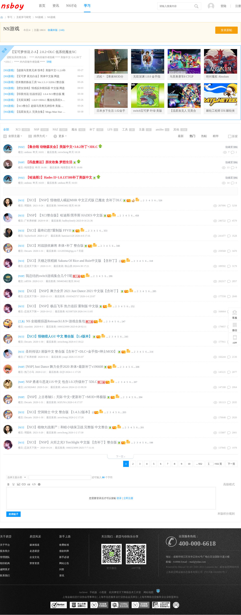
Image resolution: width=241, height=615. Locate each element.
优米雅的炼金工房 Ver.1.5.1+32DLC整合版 (40, 82)
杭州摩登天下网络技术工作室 (125, 592)
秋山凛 (68, 266)
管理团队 (5, 557)
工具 (128, 129)
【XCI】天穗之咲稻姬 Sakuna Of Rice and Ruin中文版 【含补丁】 (72, 260)
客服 (234, 314)
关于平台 (5, 544)
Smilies (39, 484)
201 (142, 427)
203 (124, 412)
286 (111, 276)
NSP (41, 129)
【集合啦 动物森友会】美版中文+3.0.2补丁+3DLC (62, 146)
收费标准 (64, 544)
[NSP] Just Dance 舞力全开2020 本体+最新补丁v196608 (64, 366)
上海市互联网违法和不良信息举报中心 (161, 605)
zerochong (63, 152)
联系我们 (5, 575)
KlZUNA (62, 402)
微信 (234, 327)
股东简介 (5, 551)
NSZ (60, 129)
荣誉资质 (34, 563)
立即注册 (128, 498)
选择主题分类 (14, 477)
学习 (87, 5)
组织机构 (5, 563)
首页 (42, 5)
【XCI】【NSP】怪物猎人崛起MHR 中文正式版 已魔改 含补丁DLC (74, 200)
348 (118, 245)
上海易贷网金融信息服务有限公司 (184, 572)
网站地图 (148, 592)
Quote (29, 484)
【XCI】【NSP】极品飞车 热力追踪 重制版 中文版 (62, 306)
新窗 (235, 136)
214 (151, 351)
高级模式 (229, 484)
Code (34, 484)
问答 (61, 569)
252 (133, 306)
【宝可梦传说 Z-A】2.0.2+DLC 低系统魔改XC (43, 52)
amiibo (162, 129)
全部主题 (14, 136)
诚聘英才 (5, 569)
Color (13, 484)
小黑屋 (102, 592)
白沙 (62, 372)
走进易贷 (34, 551)
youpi (65, 356)
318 (151, 261)
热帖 (204, 136)
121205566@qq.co (67, 251)
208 (137, 366)
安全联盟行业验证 (99, 605)
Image (19, 484)
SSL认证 (58, 605)
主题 (145, 129)
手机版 (93, 592)
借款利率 (64, 551)
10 (189, 463)
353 (105, 230)
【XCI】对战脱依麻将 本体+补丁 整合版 (55, 245)
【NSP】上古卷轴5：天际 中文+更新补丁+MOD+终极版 (66, 397)
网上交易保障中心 (79, 605)
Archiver (83, 592)
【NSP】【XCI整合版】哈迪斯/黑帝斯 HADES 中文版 (64, 215)
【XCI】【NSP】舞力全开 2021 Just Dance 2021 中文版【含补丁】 (73, 291)
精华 (216, 136)
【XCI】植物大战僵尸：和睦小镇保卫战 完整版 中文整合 (67, 427)
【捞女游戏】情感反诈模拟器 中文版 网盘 (40, 88)
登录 (119, 498)
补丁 (96, 129)
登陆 (223, 6)
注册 (238, 6)
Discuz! (182, 567)
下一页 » (120, 456)
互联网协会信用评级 (182, 605)
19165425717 (72, 296)
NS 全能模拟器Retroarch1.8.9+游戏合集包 (55, 321)
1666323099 (63, 326)
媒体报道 (34, 544)
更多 (61, 136)
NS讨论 (71, 5)
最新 (181, 136)
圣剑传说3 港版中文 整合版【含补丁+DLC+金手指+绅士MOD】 (71, 351)
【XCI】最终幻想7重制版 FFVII (48, 230)
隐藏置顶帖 (231, 147)
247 (123, 321)
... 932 (199, 463)
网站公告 (64, 563)
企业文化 (34, 557)
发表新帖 (226, 30)
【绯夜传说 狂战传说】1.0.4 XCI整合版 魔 (40, 94)
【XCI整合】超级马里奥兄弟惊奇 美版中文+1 (41, 105)
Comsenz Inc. (211, 567)
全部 (6, 129)
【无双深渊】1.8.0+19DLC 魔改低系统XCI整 (41, 99)
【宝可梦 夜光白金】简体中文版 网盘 (37, 76)
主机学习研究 (23, 17)
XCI (23, 129)
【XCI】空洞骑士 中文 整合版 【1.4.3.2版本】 (59, 412)
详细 (49, 61)
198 (151, 442)
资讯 (55, 5)
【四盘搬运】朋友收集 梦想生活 (49, 162)
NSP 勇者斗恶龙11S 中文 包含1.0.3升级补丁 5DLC (61, 381)
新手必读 (64, 557)
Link (24, 484)
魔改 (78, 129)
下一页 (231, 463)
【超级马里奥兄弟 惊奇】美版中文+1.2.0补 (41, 70)
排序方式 (39, 136)
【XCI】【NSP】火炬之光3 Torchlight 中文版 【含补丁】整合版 (71, 442)
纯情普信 (65, 167)
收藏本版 (56, 30)
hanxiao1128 (68, 235)
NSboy (1, 17)
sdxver (65, 387)
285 (154, 291)
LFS (112, 129)
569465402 (62, 205)
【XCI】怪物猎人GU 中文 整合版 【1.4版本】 (59, 336)
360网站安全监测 (120, 605)
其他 (180, 129)
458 (137, 215)
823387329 (71, 311)
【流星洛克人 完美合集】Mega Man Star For (41, 111)
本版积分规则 (226, 513)
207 (135, 382)
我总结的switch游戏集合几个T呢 (49, 276)
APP (234, 339)
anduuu (61, 182)
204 (140, 397)
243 (126, 336)
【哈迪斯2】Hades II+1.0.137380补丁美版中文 (59, 177)
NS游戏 (39, 17)
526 (160, 200)
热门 (192, 136)
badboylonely (69, 220)
